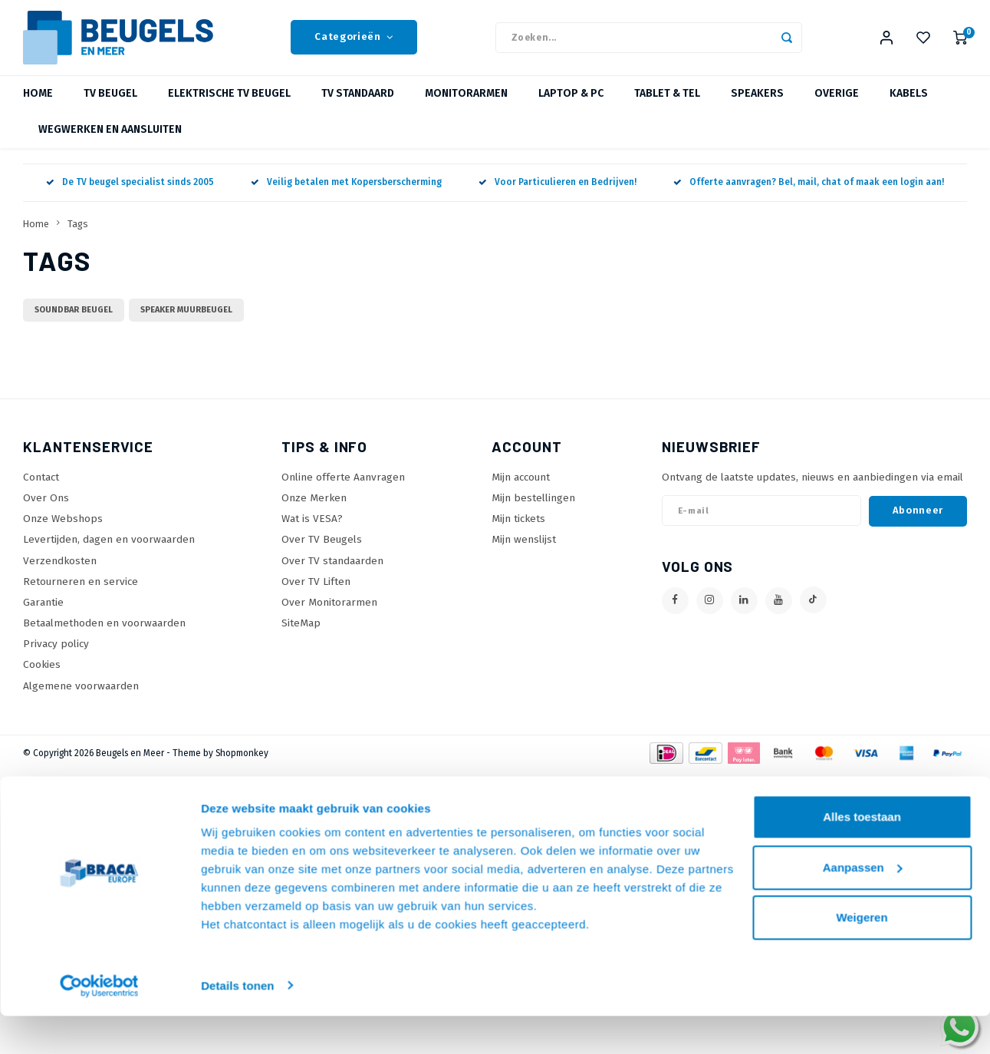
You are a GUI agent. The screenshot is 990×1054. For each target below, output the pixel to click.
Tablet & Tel (667, 103)
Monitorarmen (466, 103)
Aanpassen (863, 905)
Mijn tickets (518, 528)
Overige (836, 103)
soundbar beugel (74, 320)
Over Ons (46, 507)
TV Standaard (357, 103)
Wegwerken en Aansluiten (110, 139)
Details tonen (237, 1023)
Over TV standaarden (332, 570)
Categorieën (353, 42)
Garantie (43, 611)
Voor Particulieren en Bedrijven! (557, 192)
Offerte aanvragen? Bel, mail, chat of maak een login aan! (808, 192)
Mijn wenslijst (524, 549)
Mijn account (521, 486)
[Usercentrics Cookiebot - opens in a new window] (99, 1024)
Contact (41, 486)
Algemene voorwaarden (81, 695)
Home (38, 103)
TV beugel (110, 103)
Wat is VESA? (312, 528)
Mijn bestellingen (533, 507)
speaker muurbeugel (186, 320)
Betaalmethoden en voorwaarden (104, 632)
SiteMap (301, 632)
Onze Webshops (63, 528)
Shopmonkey (241, 762)
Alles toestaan (862, 855)
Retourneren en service (80, 590)
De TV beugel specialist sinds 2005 (130, 192)
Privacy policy (56, 653)
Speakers (757, 103)
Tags (77, 233)
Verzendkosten (60, 570)
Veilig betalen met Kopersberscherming (346, 192)
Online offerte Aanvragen (343, 486)
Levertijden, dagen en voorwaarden (109, 549)
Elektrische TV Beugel (229, 103)
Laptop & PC (571, 103)
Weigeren (861, 956)
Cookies (42, 674)
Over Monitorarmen (329, 611)
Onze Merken (314, 507)
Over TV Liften (315, 590)
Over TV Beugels (321, 549)
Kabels (909, 103)
